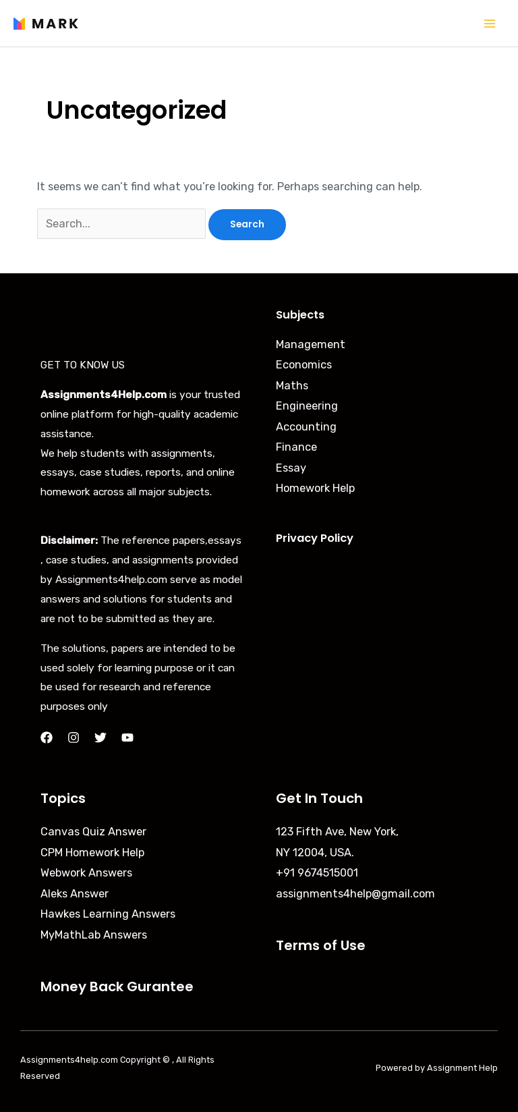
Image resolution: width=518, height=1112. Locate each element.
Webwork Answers (86, 872)
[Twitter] (100, 737)
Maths (292, 385)
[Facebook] (46, 737)
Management (310, 344)
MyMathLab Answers (93, 934)
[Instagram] (73, 737)
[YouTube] (127, 737)
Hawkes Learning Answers (107, 914)
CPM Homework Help (92, 852)
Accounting (306, 426)
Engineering (307, 405)
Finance (296, 447)
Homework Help (315, 488)
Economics (304, 364)
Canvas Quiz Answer (93, 831)
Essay (291, 468)
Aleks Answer (74, 893)
